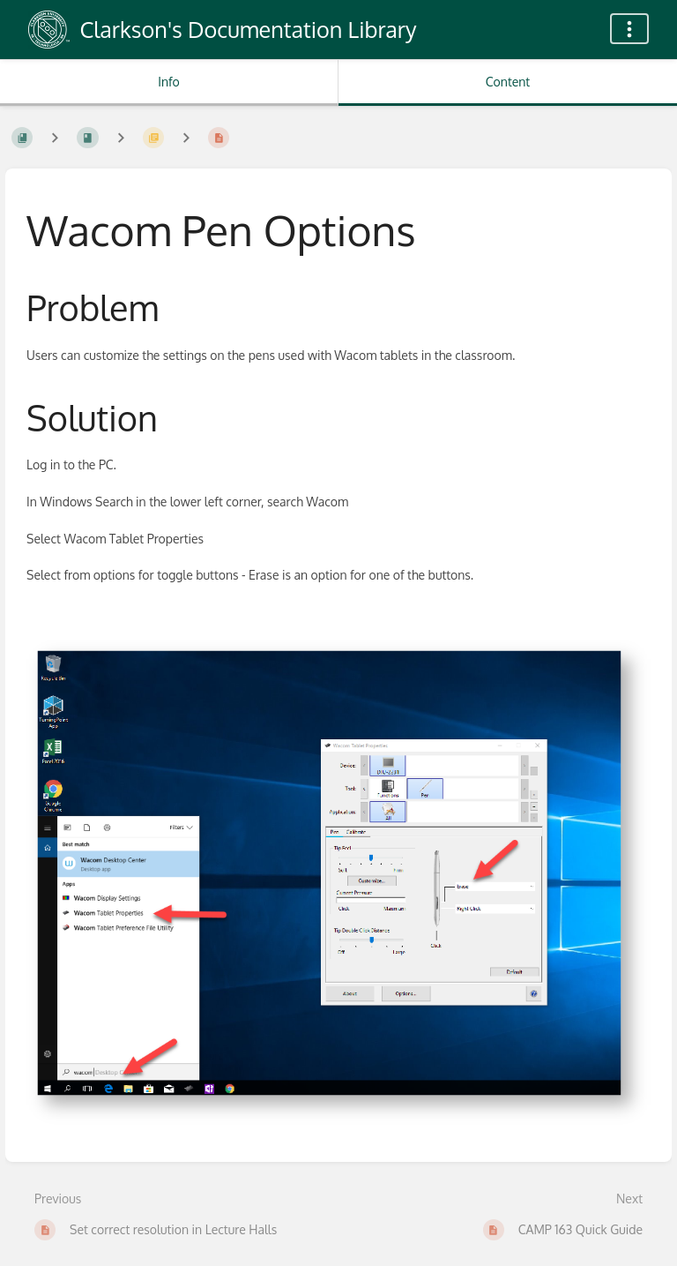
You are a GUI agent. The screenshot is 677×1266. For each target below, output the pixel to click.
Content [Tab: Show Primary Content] (508, 81)
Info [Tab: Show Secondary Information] (169, 81)
